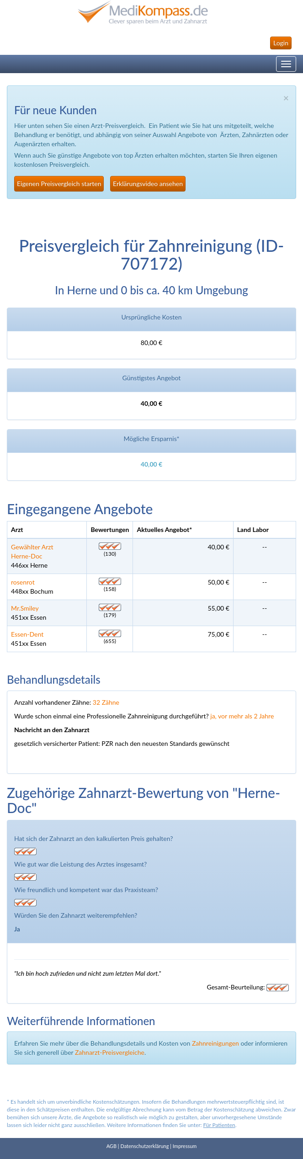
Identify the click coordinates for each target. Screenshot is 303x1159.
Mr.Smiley (25, 608)
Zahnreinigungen (215, 1043)
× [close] (286, 97)
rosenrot (23, 582)
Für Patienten (219, 1125)
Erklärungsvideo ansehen (148, 183)
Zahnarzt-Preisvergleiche (109, 1052)
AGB (111, 1146)
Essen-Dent (27, 634)
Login (280, 43)
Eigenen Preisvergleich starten (59, 183)
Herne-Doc (27, 556)
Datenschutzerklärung (144, 1146)
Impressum (185, 1146)
